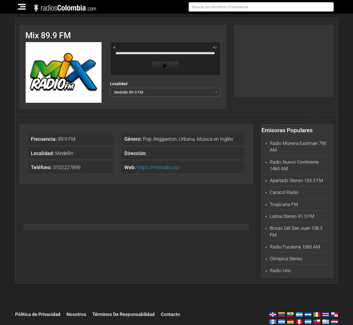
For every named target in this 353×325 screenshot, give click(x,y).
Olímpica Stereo (286, 258)
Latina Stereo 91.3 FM (292, 216)
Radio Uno (280, 270)
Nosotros (76, 314)
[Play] (165, 66)
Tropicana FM (284, 204)
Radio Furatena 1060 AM (295, 247)
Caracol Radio (284, 192)
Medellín (52, 153)
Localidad (118, 84)
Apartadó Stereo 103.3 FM (296, 180)
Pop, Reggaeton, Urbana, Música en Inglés (178, 139)
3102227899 (56, 167)
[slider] (165, 53)
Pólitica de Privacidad (37, 314)
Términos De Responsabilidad (123, 314)
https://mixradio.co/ (158, 167)
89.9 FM (53, 139)
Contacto (170, 314)
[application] (165, 60)
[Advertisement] (283, 60)
